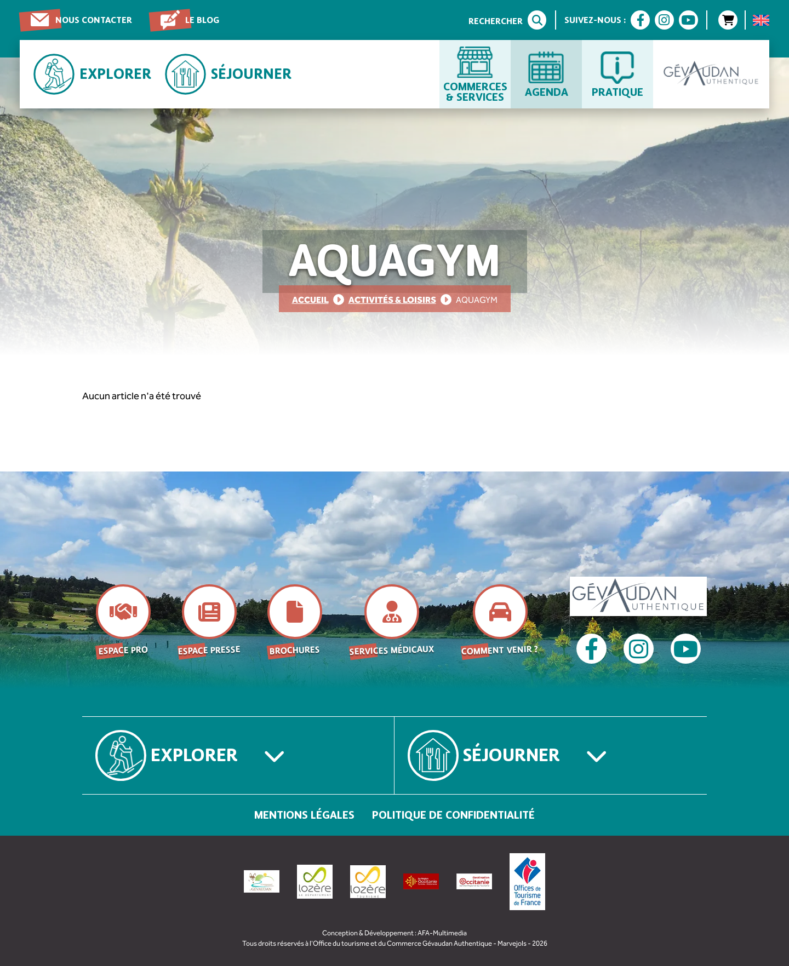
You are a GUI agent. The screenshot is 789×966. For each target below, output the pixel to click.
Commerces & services (475, 91)
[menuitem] (761, 20)
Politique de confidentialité (453, 814)
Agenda (546, 91)
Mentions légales (304, 814)
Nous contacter (93, 20)
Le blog (202, 20)
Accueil (310, 300)
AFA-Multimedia (442, 933)
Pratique (617, 91)
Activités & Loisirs (392, 300)
